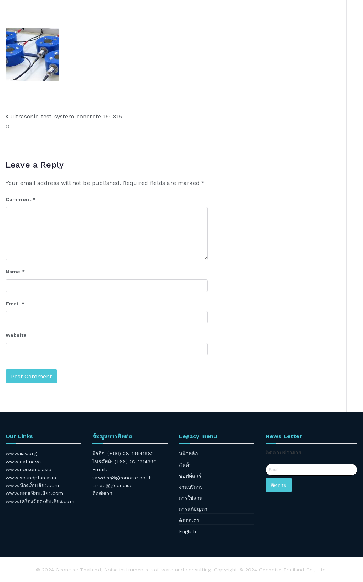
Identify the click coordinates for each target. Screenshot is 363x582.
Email (15, 303)
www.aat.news (24, 461)
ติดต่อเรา (102, 493)
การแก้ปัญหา (193, 509)
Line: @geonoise (112, 485)
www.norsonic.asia (28, 469)
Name (15, 272)
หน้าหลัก (188, 453)
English (187, 531)
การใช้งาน (191, 498)
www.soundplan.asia (31, 477)
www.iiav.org (21, 453)
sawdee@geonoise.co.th (121, 477)
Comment (20, 199)
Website (16, 335)
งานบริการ (191, 487)
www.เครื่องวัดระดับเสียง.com (40, 501)
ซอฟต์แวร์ (190, 476)
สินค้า (185, 465)
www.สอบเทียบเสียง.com (34, 493)
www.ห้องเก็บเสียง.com (32, 485)
